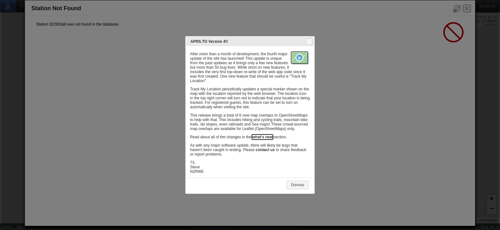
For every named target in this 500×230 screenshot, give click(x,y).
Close (309, 41)
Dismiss (297, 185)
